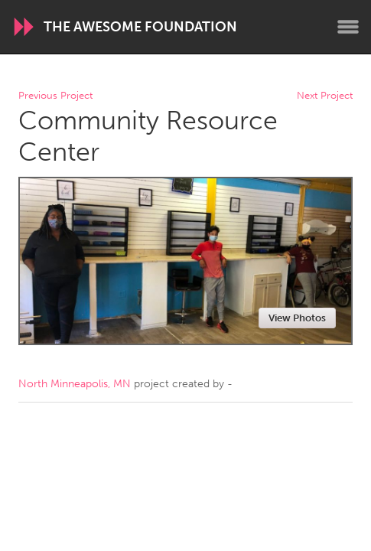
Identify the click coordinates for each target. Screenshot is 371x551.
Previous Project (55, 96)
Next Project (325, 96)
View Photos (297, 318)
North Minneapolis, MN (74, 383)
